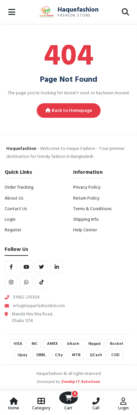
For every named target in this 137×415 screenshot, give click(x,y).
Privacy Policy (87, 187)
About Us (14, 198)
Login (10, 219)
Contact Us (16, 208)
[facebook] (11, 266)
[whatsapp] (26, 282)
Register (13, 230)
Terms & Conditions (92, 208)
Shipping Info (86, 219)
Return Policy (86, 198)
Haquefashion (78, 9)
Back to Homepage (68, 110)
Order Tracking (19, 187)
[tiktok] (41, 282)
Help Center (85, 230)
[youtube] (26, 266)
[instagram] (11, 282)
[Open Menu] (12, 12)
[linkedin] (56, 266)
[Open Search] (125, 12)
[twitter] (41, 266)
